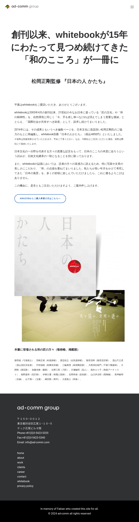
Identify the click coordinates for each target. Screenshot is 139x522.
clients (21, 467)
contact (21, 476)
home (20, 453)
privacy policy (25, 486)
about (20, 457)
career (21, 471)
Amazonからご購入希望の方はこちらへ (40, 198)
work (20, 462)
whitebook (23, 481)
